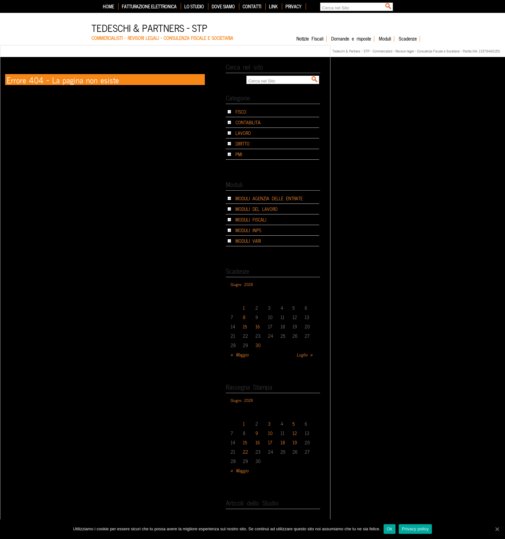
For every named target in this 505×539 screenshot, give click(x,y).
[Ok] (497, 529)
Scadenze (408, 39)
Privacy (293, 6)
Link (273, 6)
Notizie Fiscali (309, 39)
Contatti (252, 6)
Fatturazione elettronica (149, 6)
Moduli (385, 39)
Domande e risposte (351, 39)
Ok (389, 528)
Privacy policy (415, 528)
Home (108, 6)
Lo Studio (194, 6)
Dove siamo (223, 6)
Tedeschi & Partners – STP (149, 27)
